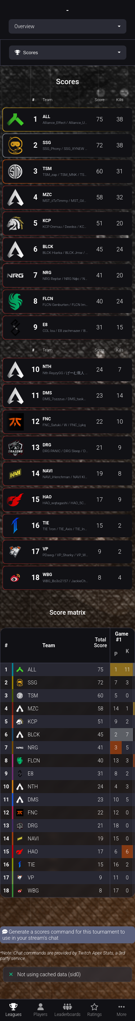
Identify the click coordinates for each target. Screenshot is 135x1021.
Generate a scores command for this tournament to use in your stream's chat (63, 935)
